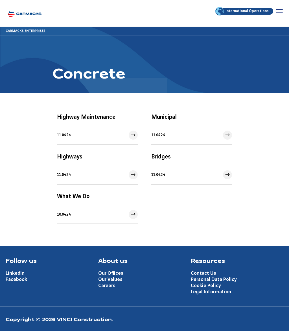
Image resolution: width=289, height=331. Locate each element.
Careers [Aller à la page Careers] (106, 285)
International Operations (242, 11)
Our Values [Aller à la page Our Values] (110, 279)
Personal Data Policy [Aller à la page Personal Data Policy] (214, 279)
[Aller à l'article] (97, 126)
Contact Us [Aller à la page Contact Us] (203, 273)
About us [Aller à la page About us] (113, 260)
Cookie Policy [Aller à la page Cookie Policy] (206, 285)
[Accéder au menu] (278, 11)
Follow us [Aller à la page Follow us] (21, 260)
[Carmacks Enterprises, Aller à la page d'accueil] (25, 13)
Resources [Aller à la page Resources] (208, 260)
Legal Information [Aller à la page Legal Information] (211, 291)
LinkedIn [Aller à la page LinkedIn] (15, 273)
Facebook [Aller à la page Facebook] (16, 279)
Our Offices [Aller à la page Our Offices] (110, 273)
